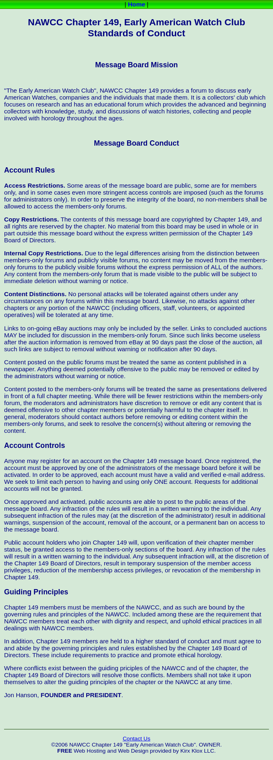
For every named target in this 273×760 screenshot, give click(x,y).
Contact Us (136, 739)
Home (136, 4)
